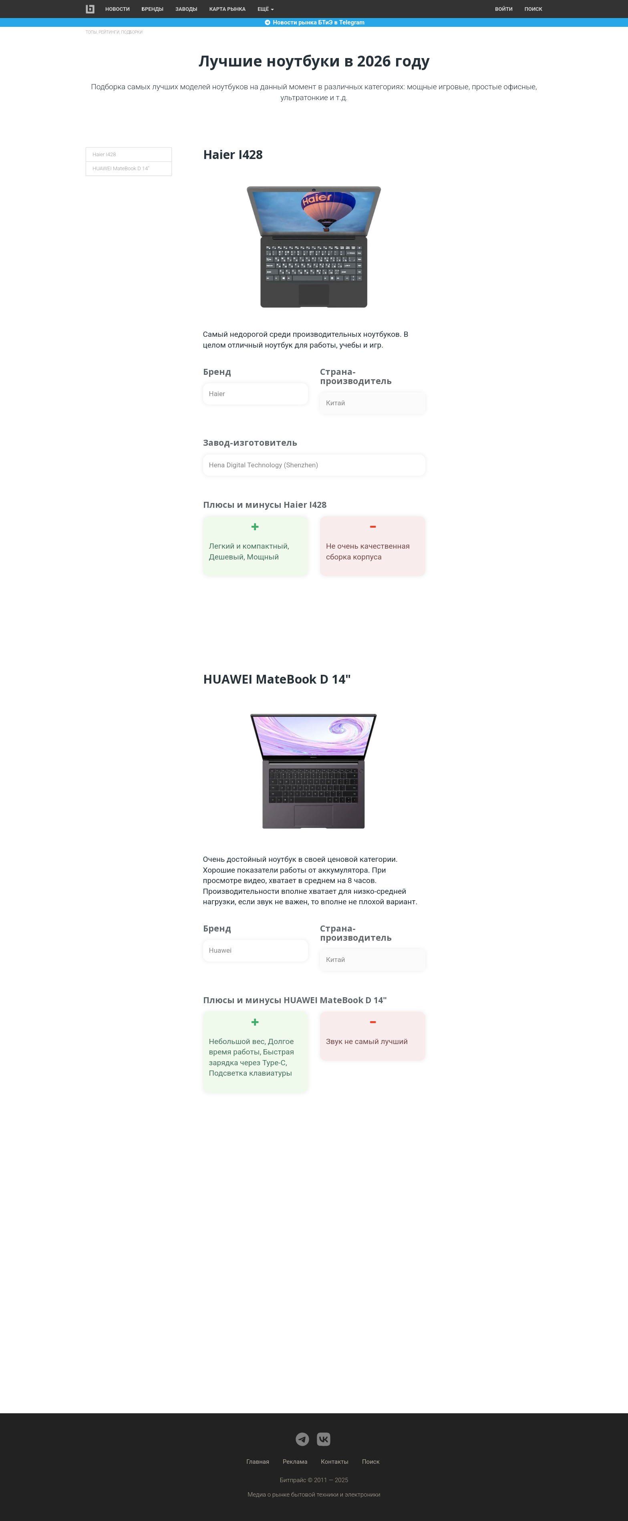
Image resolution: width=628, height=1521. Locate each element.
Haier (217, 394)
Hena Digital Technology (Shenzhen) (263, 465)
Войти (503, 9)
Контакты (334, 1461)
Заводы (186, 9)
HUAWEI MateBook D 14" (121, 168)
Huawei (220, 950)
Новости (117, 9)
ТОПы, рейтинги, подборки (114, 32)
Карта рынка (227, 9)
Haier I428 (104, 154)
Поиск (533, 9)
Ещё (266, 9)
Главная (257, 1461)
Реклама (295, 1461)
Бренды (152, 9)
